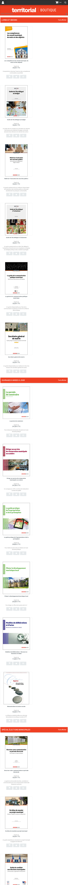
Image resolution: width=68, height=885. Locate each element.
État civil (38, 661)
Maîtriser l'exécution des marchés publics (16, 119)
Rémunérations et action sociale (52, 363)
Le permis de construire (16, 245)
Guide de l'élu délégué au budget (51, 60)
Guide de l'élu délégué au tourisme (47, 581)
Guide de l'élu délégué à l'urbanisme (51, 119)
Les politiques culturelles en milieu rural (48, 774)
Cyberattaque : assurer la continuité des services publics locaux (48, 737)
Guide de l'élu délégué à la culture (46, 619)
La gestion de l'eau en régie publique (47, 698)
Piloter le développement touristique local (52, 304)
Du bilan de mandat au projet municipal (52, 427)
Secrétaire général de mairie (52, 178)
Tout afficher (62, 20)
